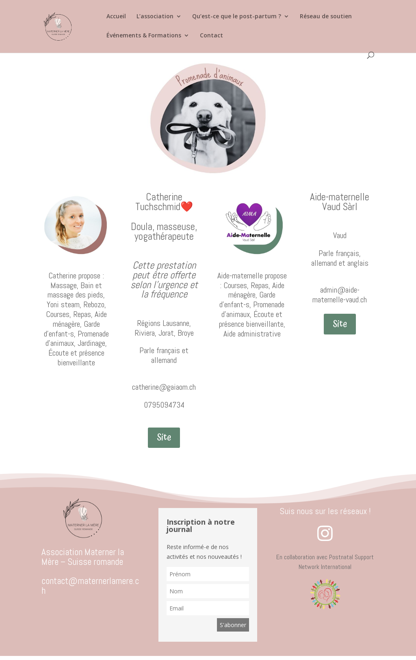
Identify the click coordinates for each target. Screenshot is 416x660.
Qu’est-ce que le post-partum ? (236, 16)
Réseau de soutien (326, 16)
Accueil (116, 16)
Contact (211, 36)
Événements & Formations (143, 36)
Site (164, 437)
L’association (154, 16)
